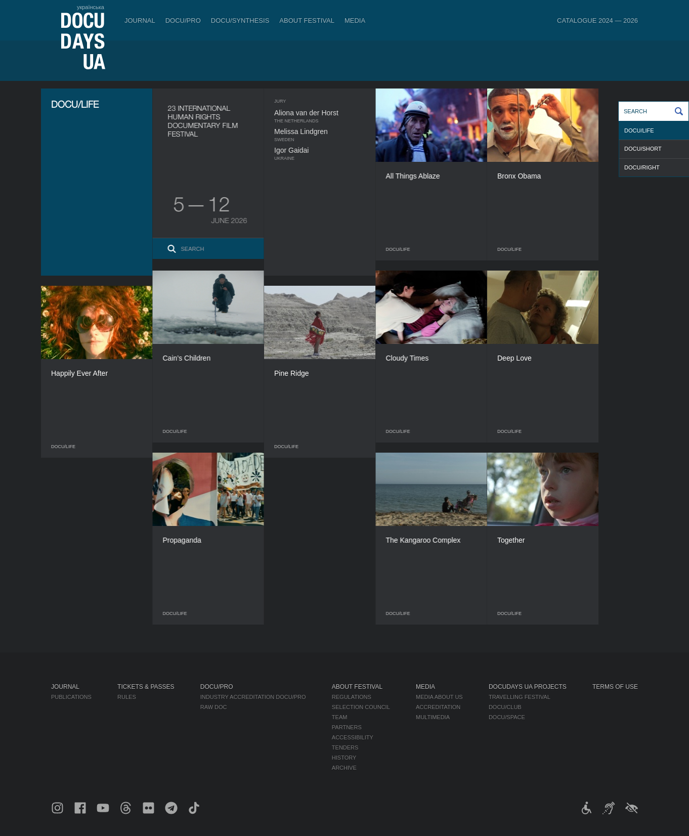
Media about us (439, 697)
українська (90, 7)
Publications (71, 697)
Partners (347, 727)
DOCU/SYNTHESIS (240, 20)
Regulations (351, 697)
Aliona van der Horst (326, 113)
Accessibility (352, 737)
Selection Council (361, 707)
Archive (344, 768)
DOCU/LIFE (639, 130)
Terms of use (615, 686)
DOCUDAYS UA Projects (528, 686)
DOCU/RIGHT (642, 167)
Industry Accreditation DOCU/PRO (253, 697)
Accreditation (438, 707)
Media (355, 20)
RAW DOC (213, 707)
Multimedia (433, 717)
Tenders (345, 747)
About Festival (306, 20)
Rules (126, 697)
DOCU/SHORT (643, 149)
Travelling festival (519, 697)
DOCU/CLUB (505, 707)
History (344, 758)
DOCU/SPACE (507, 717)
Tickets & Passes (145, 686)
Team (340, 717)
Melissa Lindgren (321, 131)
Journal (139, 20)
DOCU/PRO (183, 20)
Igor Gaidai (311, 150)
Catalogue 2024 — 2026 (597, 20)
